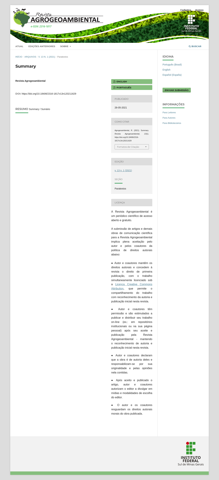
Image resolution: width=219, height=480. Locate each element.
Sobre (64, 46)
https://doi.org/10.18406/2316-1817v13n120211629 (49, 93)
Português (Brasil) (172, 64)
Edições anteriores (41, 46)
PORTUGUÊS (123, 87)
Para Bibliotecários (172, 123)
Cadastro (185, 10)
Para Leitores (169, 112)
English (166, 69)
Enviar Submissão (177, 90)
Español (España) (172, 74)
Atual (19, 46)
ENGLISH (121, 81)
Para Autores (169, 117)
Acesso (199, 10)
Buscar (195, 46)
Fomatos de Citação (128, 146)
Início (18, 57)
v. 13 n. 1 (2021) (46, 57)
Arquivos (30, 57)
